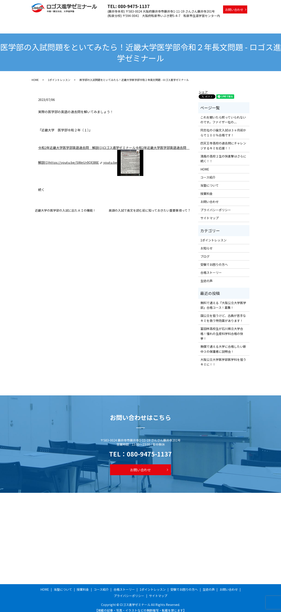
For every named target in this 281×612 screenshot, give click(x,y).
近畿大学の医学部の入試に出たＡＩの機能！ (65, 206)
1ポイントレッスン (184, 22)
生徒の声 (241, 22)
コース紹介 (132, 22)
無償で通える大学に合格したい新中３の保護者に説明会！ (223, 344)
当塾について (94, 22)
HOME (75, 22)
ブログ (205, 252)
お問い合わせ (234, 9)
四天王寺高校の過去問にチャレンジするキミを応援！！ (223, 141)
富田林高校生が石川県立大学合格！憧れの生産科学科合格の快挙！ (221, 329)
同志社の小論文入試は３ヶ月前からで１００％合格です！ (223, 128)
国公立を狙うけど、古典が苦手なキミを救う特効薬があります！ (223, 313)
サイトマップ (209, 214)
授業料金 (114, 22)
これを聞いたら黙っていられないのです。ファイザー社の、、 (223, 115)
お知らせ (206, 244)
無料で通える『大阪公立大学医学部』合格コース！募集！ (223, 301)
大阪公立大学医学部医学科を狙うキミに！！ (223, 357)
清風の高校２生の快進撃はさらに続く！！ (223, 154)
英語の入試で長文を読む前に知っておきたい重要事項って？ (150, 206)
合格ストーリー (156, 22)
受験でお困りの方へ (216, 22)
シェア (203, 88)
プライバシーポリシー (215, 206)
